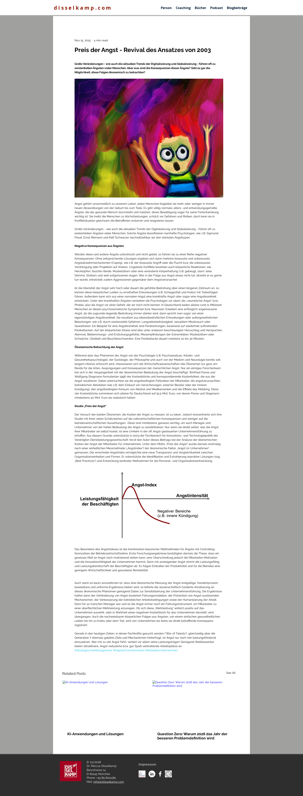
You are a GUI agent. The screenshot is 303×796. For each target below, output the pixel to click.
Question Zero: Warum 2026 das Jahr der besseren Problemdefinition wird (192, 736)
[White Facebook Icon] (160, 774)
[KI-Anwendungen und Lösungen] (103, 703)
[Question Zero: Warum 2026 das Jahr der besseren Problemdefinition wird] (194, 703)
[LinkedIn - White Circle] (151, 774)
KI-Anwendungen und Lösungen (95, 734)
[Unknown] (168, 774)
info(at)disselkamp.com (108, 781)
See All (230, 672)
